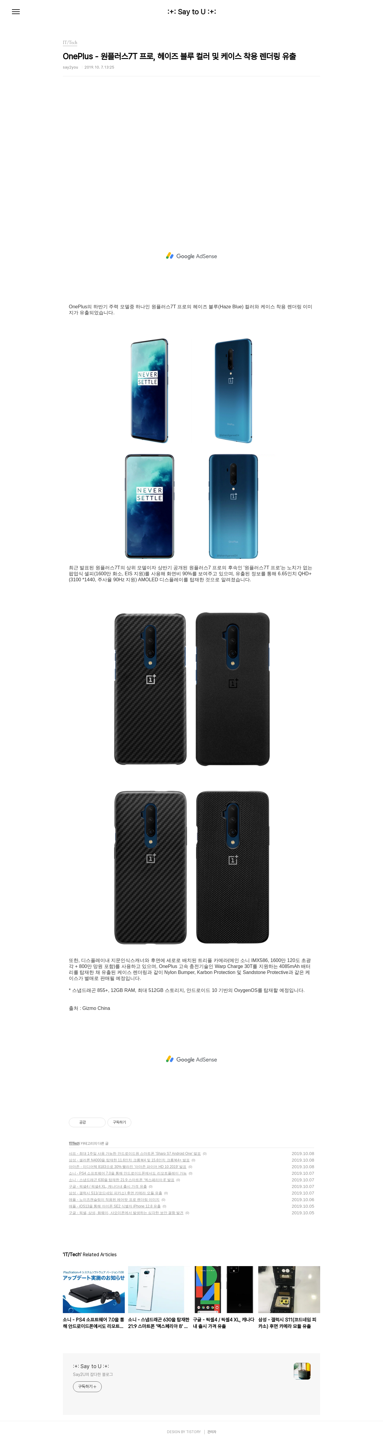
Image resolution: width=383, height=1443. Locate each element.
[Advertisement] (191, 157)
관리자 (211, 1432)
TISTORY (193, 1432)
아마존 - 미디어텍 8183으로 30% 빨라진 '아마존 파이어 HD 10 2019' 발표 (127, 1167)
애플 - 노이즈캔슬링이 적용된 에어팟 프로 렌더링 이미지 (114, 1200)
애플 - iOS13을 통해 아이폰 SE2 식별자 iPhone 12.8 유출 (115, 1206)
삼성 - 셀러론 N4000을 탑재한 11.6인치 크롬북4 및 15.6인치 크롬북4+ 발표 (129, 1160)
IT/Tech (74, 1143)
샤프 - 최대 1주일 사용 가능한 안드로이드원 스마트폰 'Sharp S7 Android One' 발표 (135, 1153)
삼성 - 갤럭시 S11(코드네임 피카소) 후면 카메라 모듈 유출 (115, 1193)
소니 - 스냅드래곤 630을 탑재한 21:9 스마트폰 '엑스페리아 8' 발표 (121, 1180)
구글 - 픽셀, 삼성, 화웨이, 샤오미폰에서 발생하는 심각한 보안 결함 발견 (126, 1213)
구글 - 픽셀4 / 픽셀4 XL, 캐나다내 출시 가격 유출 (108, 1186)
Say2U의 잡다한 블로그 (93, 1374)
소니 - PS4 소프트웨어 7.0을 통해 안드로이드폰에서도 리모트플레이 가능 (128, 1173)
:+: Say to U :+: (191, 12)
